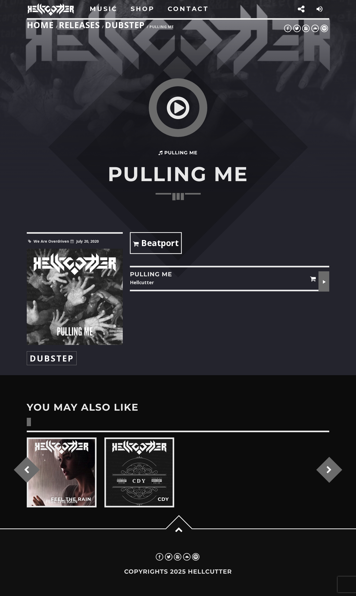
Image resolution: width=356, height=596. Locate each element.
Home (40, 24)
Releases (79, 24)
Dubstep (125, 24)
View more (62, 472)
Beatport (156, 244)
